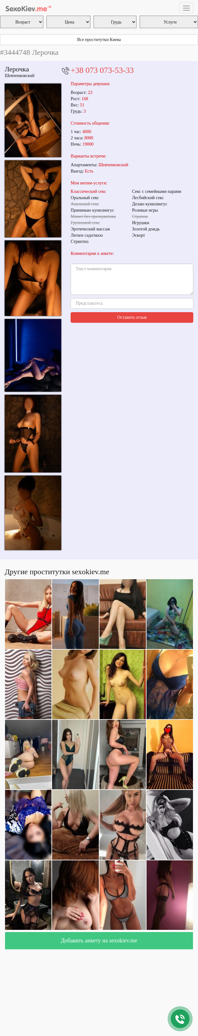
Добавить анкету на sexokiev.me (99, 940)
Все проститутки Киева (99, 39)
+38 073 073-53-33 (102, 70)
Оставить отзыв (132, 317)
